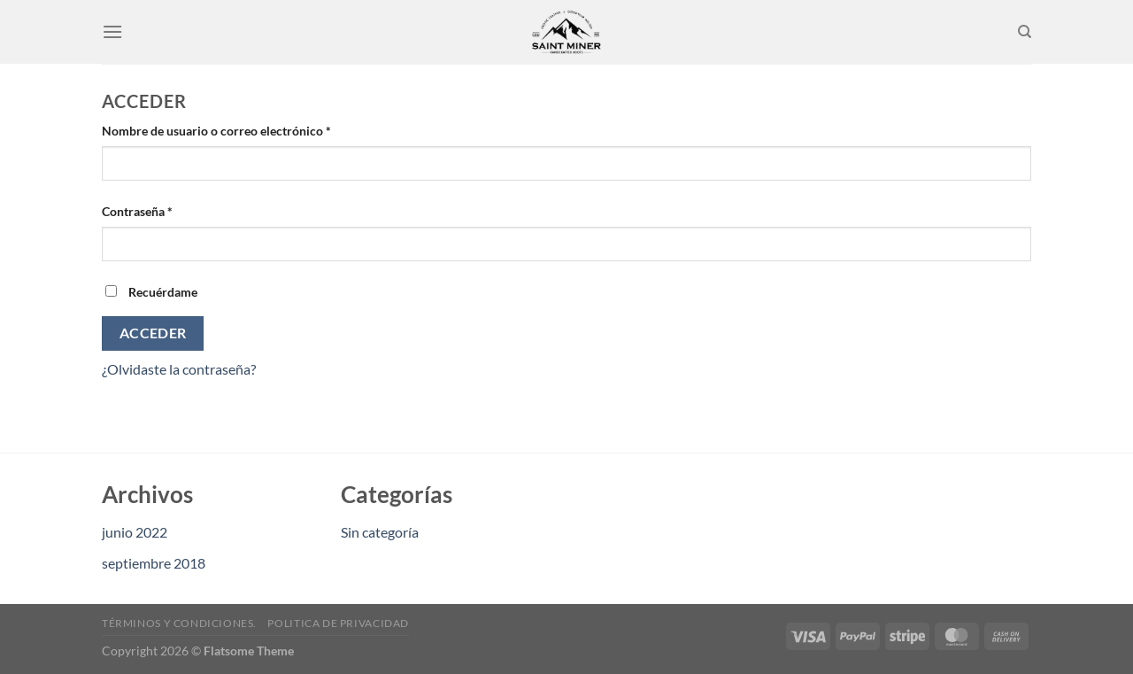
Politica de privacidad (337, 623)
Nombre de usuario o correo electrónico (248, 129)
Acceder (153, 333)
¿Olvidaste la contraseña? (179, 368)
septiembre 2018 (153, 562)
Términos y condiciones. (179, 623)
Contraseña (168, 210)
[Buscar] (1024, 32)
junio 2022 (134, 531)
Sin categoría (380, 531)
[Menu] (112, 31)
